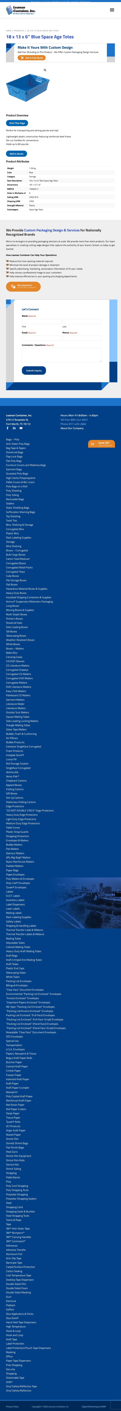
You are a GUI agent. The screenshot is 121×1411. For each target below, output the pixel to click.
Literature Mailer (15, 702)
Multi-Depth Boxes (16, 612)
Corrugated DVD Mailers (19, 676)
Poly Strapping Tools (17, 1188)
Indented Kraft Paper (17, 1077)
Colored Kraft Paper (17, 1065)
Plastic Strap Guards (17, 830)
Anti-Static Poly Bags (18, 442)
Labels (9, 890)
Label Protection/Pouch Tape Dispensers (28, 1346)
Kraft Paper (12, 1082)
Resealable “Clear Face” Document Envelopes (31, 1030)
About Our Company (72, 426)
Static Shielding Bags (17, 506)
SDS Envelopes (14, 1035)
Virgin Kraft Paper (15, 1129)
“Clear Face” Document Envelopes (25, 988)
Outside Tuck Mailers (17, 711)
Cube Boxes (12, 574)
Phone (69, 332)
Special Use (12, 1039)
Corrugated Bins (15, 527)
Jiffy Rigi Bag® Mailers (18, 856)
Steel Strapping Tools (17, 1214)
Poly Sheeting (13, 489)
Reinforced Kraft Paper (18, 1099)
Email (28, 332)
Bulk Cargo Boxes (15, 553)
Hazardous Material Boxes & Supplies (26, 587)
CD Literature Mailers (17, 664)
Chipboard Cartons (16, 779)
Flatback (10, 1303)
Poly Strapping (14, 1363)
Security (10, 1367)
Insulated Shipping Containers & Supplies (28, 595)
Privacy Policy (12, 1404)
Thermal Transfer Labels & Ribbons (25, 932)
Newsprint (11, 1090)
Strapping (11, 1171)
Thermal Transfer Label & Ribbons (24, 928)
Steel (9, 1201)
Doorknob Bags (14, 450)
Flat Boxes (11, 583)
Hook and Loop (14, 1333)
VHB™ (9, 1380)
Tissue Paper (13, 1116)
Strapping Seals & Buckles (20, 1210)
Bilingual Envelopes (17, 984)
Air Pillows (12, 736)
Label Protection (15, 1342)
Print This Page (17, 123)
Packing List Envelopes (18, 979)
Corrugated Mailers (16, 681)
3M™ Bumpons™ (15, 1231)
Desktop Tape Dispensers (20, 1278)
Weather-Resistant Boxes (20, 638)
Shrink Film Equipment (18, 1154)
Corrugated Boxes (16, 561)
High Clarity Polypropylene (20, 476)
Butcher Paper (14, 1060)
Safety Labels (13, 920)
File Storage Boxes (16, 578)
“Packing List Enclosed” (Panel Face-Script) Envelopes (36, 1026)
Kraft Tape (11, 1338)
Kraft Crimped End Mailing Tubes (24, 958)
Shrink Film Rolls (15, 1158)
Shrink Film (12, 1137)
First (24, 326)
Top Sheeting (13, 514)
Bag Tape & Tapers (16, 446)
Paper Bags (12, 868)
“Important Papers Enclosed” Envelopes (28, 1001)
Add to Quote (16, 153)
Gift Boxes (11, 792)
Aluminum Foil (14, 1252)
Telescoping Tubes (16, 971)
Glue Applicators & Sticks (19, 1312)
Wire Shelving (13, 544)
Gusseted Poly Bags (17, 472)
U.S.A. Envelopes (15, 1048)
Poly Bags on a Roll (16, 485)
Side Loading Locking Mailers (22, 719)
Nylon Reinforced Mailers (20, 860)
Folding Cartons (14, 787)
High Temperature (16, 1325)
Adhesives (11, 1244)
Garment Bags (14, 468)
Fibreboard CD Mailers (18, 694)
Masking (10, 1350)
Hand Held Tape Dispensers (21, 1320)
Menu (112, 13)
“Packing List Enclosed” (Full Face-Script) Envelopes (34, 1018)
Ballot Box (11, 651)
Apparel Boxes (14, 783)
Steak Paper (12, 1112)
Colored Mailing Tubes (18, 945)
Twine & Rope (13, 1218)
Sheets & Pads (14, 621)
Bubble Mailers (14, 843)
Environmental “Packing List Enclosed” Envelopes (33, 992)
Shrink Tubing (13, 1167)
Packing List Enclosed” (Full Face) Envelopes (30, 1013)
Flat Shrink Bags (15, 1146)
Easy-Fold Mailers (16, 689)
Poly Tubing (12, 493)
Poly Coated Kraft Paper (19, 1094)
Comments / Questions (37, 345)
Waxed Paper (13, 1133)
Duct (8, 1295)
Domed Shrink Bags (17, 1141)
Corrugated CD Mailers (18, 672)
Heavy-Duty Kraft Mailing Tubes (23, 949)
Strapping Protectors (17, 834)
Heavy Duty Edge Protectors (22, 813)
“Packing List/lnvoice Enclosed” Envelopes (29, 1009)
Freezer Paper (13, 1073)
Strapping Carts (14, 1205)
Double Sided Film (16, 1282)
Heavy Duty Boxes (16, 591)
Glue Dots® (12, 1316)
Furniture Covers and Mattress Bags (26, 463)
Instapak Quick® (15, 753)
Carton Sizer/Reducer (18, 557)
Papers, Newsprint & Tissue (21, 1052)
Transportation (14, 1043)
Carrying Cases (14, 655)
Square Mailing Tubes (17, 715)
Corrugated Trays (15, 570)
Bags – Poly (12, 438)
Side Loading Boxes (17, 625)
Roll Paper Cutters (16, 1107)
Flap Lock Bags (14, 455)
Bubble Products (15, 740)
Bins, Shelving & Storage (19, 523)
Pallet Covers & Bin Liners (20, 480)
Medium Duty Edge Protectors (23, 822)
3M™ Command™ (15, 1239)
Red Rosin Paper (15, 1103)
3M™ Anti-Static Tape (18, 1227)
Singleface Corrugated (18, 766)
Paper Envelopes (15, 873)
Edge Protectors (15, 804)
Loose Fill (11, 758)
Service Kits (12, 1163)
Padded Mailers (14, 864)
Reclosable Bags (15, 497)
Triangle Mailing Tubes (18, 723)
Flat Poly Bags (14, 459)
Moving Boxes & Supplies (20, 608)
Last (64, 326)
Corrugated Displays (17, 668)
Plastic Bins (12, 532)
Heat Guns (12, 1150)
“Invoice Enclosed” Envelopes (22, 996)
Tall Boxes (11, 630)
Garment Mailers (15, 698)
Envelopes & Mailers (17, 839)
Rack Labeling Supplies (18, 536)
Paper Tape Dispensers (18, 1359)
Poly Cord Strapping (17, 1184)
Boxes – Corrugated (17, 549)
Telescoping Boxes (16, 634)
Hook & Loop (13, 1329)
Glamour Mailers (15, 851)
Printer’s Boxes (14, 617)
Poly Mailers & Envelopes (20, 877)
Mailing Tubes (13, 937)
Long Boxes (12, 604)
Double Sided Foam (17, 1286)
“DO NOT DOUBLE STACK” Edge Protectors (30, 809)
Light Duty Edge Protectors (21, 817)
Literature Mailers (16, 706)
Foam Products (14, 749)
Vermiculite (12, 770)
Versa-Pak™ (12, 775)
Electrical (11, 1299)
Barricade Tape (14, 1261)
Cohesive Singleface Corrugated (23, 745)
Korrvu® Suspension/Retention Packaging (29, 600)
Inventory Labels (15, 898)
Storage (10, 540)
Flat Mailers (12, 847)
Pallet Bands (13, 1175)
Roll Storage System (17, 762)
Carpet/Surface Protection (20, 1265)
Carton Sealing (14, 1269)
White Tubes (13, 975)
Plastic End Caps (15, 966)
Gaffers (10, 1308)
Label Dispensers (15, 902)
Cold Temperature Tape (18, 1274)
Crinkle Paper (13, 1069)
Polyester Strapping (17, 1192)
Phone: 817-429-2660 (73, 422)
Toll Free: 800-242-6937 (74, 418)
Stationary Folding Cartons (21, 800)
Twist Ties (11, 519)
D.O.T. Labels (13, 894)
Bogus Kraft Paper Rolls (19, 1056)
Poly (8, 1180)
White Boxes (13, 642)
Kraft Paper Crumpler (17, 1086)
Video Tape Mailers (16, 728)
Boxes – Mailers (15, 647)
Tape (8, 1222)
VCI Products (13, 1124)
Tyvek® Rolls (13, 1120)
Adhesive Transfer (16, 1248)
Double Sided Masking (18, 1291)
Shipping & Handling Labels (21, 924)
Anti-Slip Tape (13, 1256)
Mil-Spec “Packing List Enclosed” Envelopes (30, 1005)
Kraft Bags (11, 954)
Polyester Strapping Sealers (21, 1197)
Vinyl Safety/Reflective (18, 1389)
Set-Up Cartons (14, 796)
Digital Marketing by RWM (94, 1404)
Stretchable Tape (15, 1376)
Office (9, 1355)
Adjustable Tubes (15, 941)
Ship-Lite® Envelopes (18, 881)
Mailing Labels (14, 911)
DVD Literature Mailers (18, 685)
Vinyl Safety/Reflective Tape (21, 1385)
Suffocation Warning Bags (20, 510)
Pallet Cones (13, 826)
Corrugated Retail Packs (19, 566)
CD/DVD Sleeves (15, 659)
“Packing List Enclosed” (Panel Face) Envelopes (32, 1022)
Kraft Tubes (12, 962)
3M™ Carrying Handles (18, 1235)
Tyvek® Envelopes (16, 885)
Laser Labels (13, 907)
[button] (45, 70)
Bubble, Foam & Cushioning (21, 732)
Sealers (10, 502)
